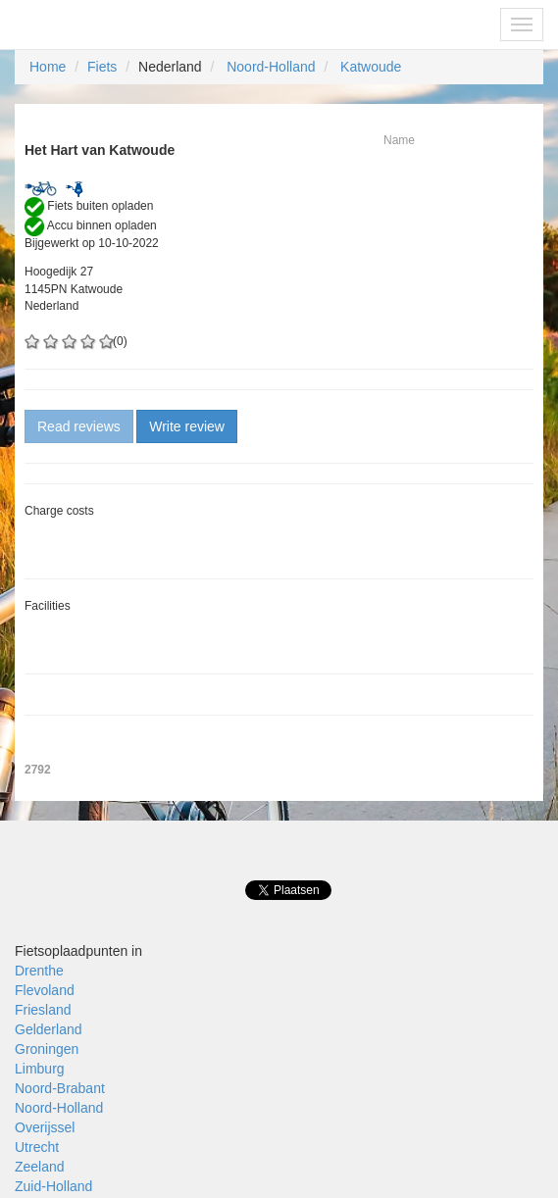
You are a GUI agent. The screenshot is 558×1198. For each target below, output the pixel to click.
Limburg (40, 1068)
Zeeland (40, 1166)
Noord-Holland (271, 67)
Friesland (43, 1010)
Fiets (102, 67)
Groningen (46, 1049)
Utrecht (37, 1147)
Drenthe (39, 970)
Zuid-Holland (53, 1186)
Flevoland (45, 990)
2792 (38, 769)
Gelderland (48, 1029)
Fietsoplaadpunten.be (99, 24)
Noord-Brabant (60, 1088)
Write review (187, 426)
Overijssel (45, 1127)
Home (47, 67)
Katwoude (370, 67)
